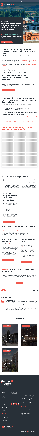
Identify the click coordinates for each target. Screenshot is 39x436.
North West (18, 117)
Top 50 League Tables (12, 274)
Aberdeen (24, 121)
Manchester (19, 121)
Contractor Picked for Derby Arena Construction (10, 337)
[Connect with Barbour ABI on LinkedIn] (16, 404)
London (17, 116)
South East (22, 116)
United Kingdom (11, 116)
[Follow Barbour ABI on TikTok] (18, 404)
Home (2, 36)
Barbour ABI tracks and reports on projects (10, 230)
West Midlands (5, 117)
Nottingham (32, 121)
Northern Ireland (11, 117)
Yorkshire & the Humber (29, 117)
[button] (34, 290)
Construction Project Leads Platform (28, 60)
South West (27, 116)
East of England (33, 116)
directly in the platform (24, 67)
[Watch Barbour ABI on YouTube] (13, 404)
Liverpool (14, 121)
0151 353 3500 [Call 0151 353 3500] (14, 392)
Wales (22, 117)
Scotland (6, 119)
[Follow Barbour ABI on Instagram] (15, 404)
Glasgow (3, 122)
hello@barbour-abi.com (23, 1)
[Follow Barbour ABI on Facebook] (11, 404)
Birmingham (8, 121)
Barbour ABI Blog (4, 21)
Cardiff (28, 121)
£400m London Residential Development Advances (8, 363)
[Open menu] (25, 4)
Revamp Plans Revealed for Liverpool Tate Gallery (29, 337)
